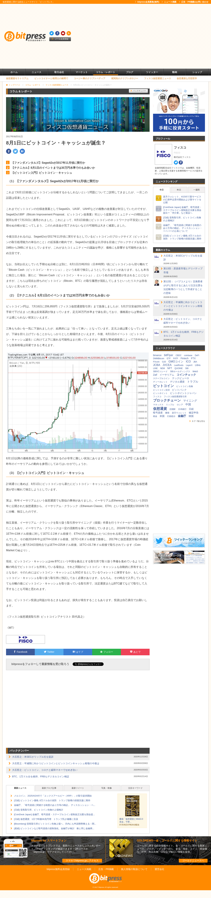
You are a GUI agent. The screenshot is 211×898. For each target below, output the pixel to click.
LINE (155, 368)
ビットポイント (160, 393)
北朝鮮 (172, 409)
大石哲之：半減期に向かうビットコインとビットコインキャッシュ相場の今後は (55, 763)
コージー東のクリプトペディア (89, 78)
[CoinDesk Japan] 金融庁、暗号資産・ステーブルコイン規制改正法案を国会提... (54, 814)
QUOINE (179, 368)
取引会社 (59, 72)
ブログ (129, 72)
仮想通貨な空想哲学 (187, 78)
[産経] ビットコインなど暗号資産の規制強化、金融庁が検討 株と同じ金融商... (54, 828)
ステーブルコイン (161, 378)
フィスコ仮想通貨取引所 (175, 396)
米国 (162, 416)
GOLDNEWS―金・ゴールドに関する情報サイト (167, 840)
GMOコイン (175, 361)
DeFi (197, 355)
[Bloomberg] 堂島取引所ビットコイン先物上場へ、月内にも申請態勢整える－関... (55, 823)
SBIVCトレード (160, 371)
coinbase (188, 355)
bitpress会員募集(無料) (147, 2)
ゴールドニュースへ (193, 860)
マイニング (190, 400)
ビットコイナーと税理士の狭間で (51, 78)
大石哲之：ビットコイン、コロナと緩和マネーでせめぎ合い (44, 770)
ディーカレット (160, 382)
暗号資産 (158, 412)
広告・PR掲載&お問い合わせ (193, 2)
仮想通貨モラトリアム (17, 78)
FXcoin (156, 362)
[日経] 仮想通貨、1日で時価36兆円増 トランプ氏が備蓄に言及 (46, 819)
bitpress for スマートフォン (48, 840)
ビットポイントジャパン (183, 393)
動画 (174, 72)
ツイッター (152, 72)
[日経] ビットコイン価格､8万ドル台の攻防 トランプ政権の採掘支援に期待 (52, 800)
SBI (187, 368)
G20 (164, 362)
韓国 (191, 416)
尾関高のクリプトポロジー (124, 78)
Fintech (185, 358)
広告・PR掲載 (106, 869)
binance (157, 355)
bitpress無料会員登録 (58, 869)
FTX (193, 358)
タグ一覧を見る (197, 421)
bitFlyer (168, 355)
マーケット (82, 72)
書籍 (167, 413)
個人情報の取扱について (134, 869)
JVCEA (167, 365)
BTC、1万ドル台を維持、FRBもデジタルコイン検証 (40, 776)
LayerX (189, 365)
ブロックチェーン (167, 400)
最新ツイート (78, 788)
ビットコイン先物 (184, 386)
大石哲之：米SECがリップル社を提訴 (32, 756)
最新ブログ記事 (49, 788)
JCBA (156, 365)
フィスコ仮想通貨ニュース (157, 78)
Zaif (155, 374)
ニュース (36, 72)
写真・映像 (106, 788)
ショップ (197, 72)
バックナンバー (138, 91)
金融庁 (182, 416)
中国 (188, 404)
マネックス (158, 404)
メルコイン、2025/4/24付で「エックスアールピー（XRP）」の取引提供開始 (53, 795)
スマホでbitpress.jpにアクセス (82, 860)
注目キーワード (135, 788)
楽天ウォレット (179, 413)
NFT (169, 368)
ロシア (180, 404)
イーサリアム (167, 374)
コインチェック (186, 374)
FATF (175, 358)
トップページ (14, 85)
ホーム (14, 72)
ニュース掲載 (169, 2)
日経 (191, 409)
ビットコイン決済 (161, 390)
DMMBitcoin (158, 358)
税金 (155, 416)
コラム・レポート (105, 72)
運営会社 (159, 869)
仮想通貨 (160, 409)
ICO (188, 361)
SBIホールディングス (180, 371)
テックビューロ (180, 378)
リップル (170, 404)
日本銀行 (182, 409)
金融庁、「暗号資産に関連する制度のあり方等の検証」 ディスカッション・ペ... (54, 805)
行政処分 (171, 416)
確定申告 (194, 412)
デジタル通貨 (177, 381)
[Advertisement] (32, 36)
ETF (169, 358)
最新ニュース (20, 788)
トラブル (192, 381)
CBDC (178, 355)
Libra (197, 365)
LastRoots (178, 365)
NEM (162, 368)
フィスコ (157, 396)
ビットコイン (163, 386)
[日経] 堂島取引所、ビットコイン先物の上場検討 (38, 809)
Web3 (195, 371)
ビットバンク (179, 389)
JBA (195, 362)
